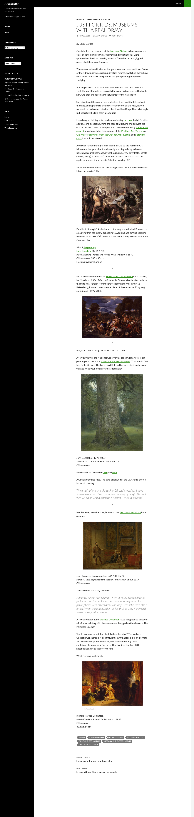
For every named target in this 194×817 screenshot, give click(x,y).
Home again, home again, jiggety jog (112, 759)
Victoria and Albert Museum (115, 361)
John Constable (96, 737)
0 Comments (117, 36)
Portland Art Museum (132, 130)
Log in (7, 117)
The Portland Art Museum (119, 276)
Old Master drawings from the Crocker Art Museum (103, 134)
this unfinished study (130, 512)
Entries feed (10, 120)
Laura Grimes (93, 19)
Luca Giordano (84, 250)
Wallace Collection (109, 619)
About (179, 4)
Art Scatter (12, 3)
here (105, 472)
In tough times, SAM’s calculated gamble (112, 770)
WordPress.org (11, 128)
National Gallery (118, 51)
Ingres (82, 737)
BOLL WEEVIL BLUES (13, 79)
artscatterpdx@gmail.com (15, 17)
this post (128, 120)
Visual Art (106, 19)
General (80, 19)
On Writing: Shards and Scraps (17, 95)
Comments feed (11, 124)
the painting (90, 247)
